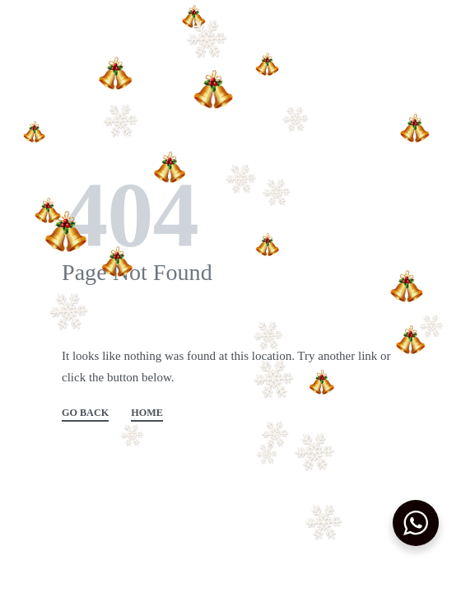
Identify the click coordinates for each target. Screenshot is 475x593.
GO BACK (85, 413)
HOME (147, 413)
